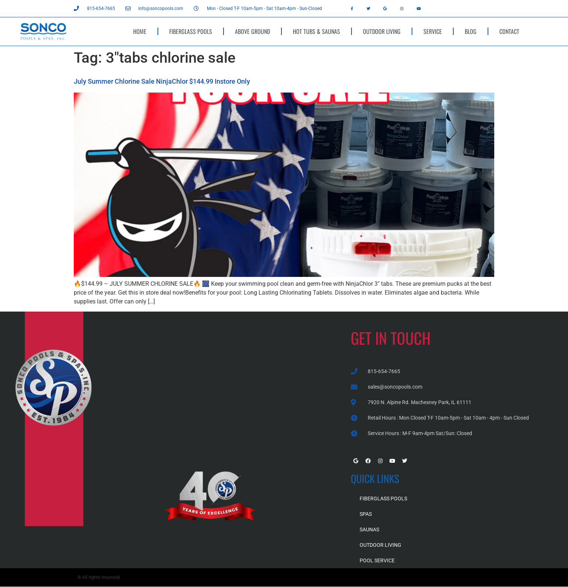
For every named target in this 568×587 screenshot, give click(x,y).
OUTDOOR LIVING (382, 31)
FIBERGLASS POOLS (190, 31)
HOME (139, 31)
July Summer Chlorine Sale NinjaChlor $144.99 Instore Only (162, 81)
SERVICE (432, 31)
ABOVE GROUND (252, 31)
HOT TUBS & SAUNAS (316, 31)
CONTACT (509, 31)
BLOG (471, 31)
